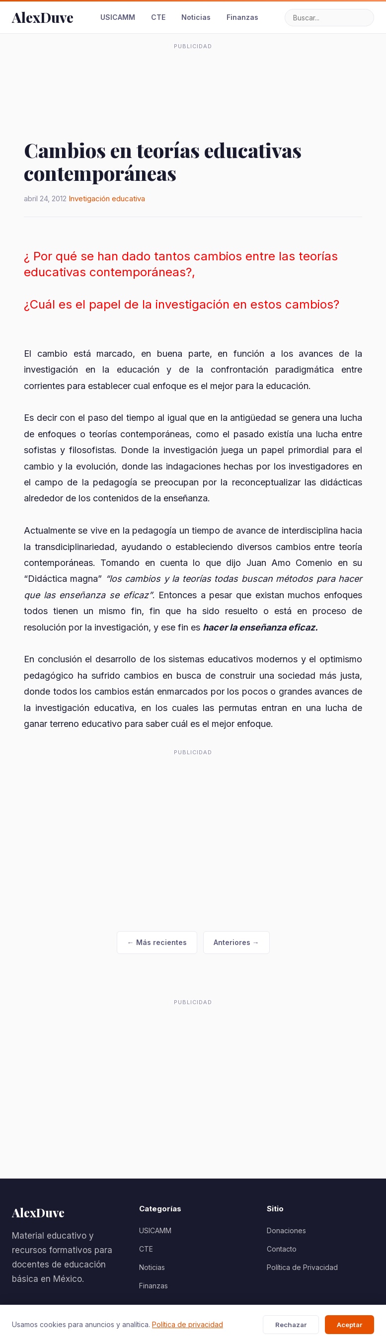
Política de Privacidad (302, 1267)
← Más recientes (157, 942)
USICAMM (117, 17)
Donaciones (286, 1230)
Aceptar (349, 1325)
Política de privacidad (187, 1324)
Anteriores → (236, 942)
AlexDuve (43, 17)
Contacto (282, 1249)
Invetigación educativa (107, 198)
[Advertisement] (193, 76)
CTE (158, 17)
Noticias (196, 17)
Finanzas (242, 17)
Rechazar (291, 1325)
